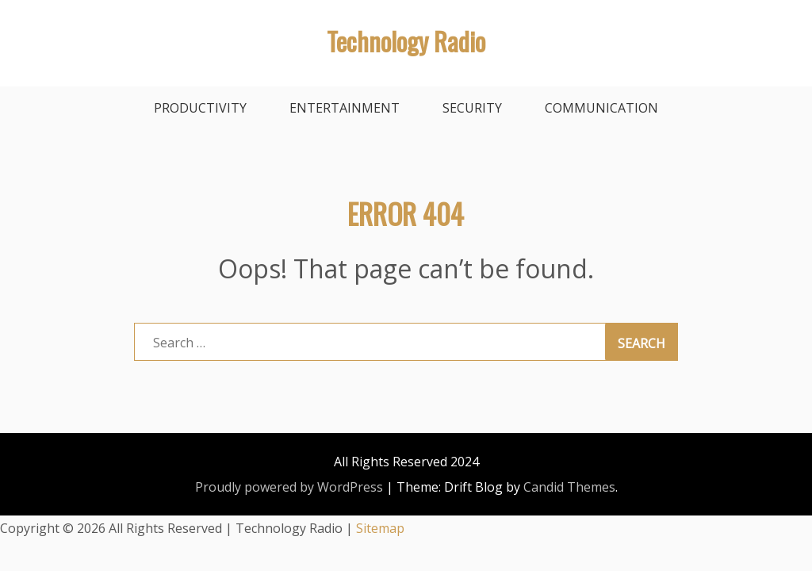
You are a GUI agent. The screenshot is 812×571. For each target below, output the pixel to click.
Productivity (200, 108)
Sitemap (380, 528)
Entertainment (344, 108)
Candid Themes (569, 487)
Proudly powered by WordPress (289, 487)
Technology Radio (406, 40)
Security (472, 108)
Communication (601, 108)
